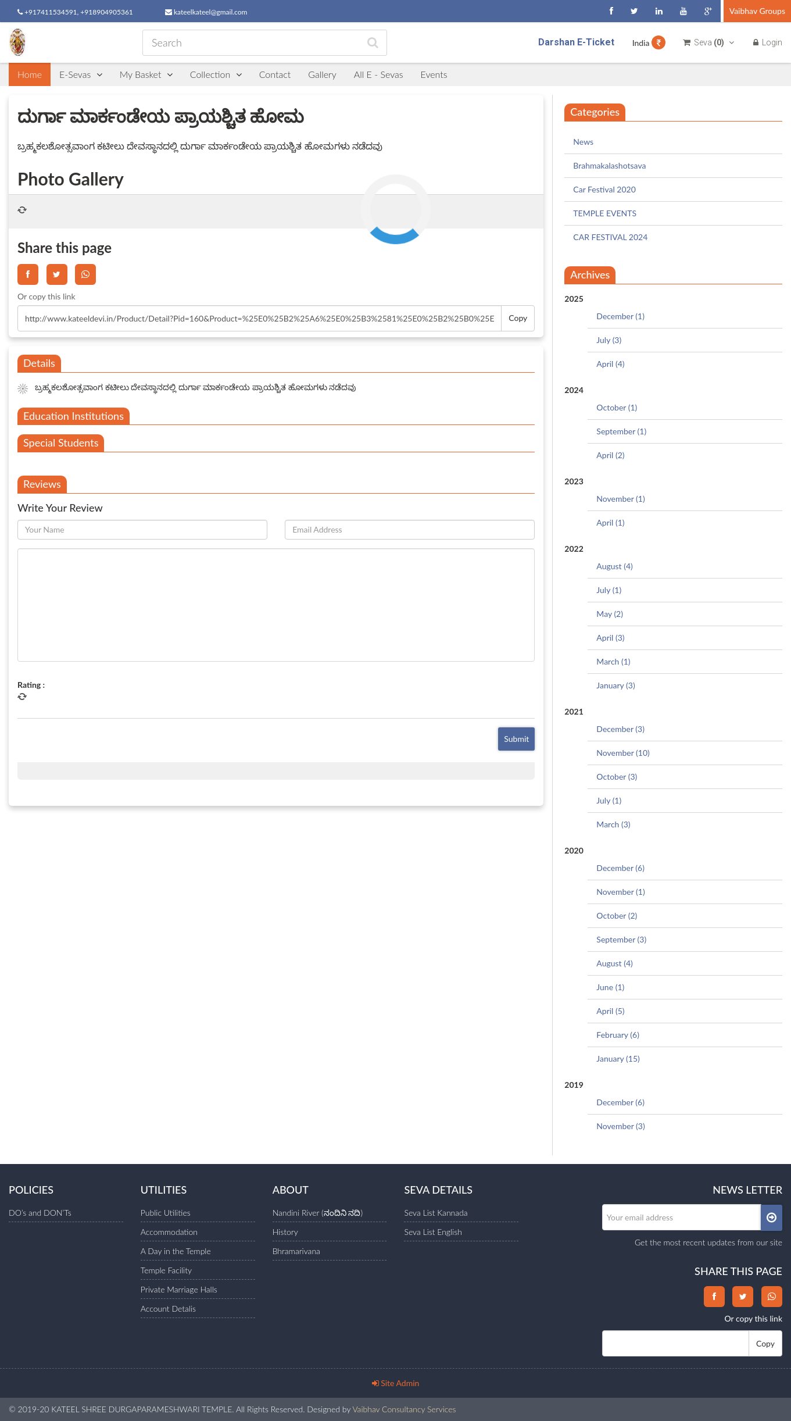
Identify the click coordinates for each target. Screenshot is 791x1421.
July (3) (608, 340)
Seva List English (432, 1232)
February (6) (617, 1035)
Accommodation (169, 1232)
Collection (216, 74)
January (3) (615, 685)
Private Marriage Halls (179, 1289)
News (583, 142)
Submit (516, 739)
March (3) (613, 824)
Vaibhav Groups (757, 11)
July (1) (608, 590)
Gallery (322, 74)
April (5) (610, 1011)
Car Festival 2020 (604, 189)
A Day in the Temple (176, 1251)
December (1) (620, 316)
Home (29, 74)
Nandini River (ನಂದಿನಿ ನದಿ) (318, 1213)
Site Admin (396, 1383)
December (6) (620, 868)
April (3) (610, 637)
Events (434, 74)
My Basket (146, 74)
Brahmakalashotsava (609, 165)
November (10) (622, 753)
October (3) (616, 776)
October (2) (616, 915)
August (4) (614, 566)
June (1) (610, 987)
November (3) (620, 1126)
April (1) (610, 522)
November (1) (620, 499)
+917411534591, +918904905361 (75, 12)
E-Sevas (80, 74)
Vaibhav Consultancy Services (404, 1409)
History (285, 1232)
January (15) (617, 1058)
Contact (275, 74)
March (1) (613, 661)
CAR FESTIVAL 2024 (610, 237)
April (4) (610, 364)
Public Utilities (166, 1213)
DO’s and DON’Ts (40, 1213)
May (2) (609, 614)
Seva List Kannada (435, 1213)
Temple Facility (166, 1270)
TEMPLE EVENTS (604, 213)
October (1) (616, 407)
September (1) (621, 431)
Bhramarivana (296, 1251)
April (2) (610, 455)
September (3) (621, 939)
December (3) (620, 729)
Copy (518, 318)
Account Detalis (168, 1308)
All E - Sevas (378, 74)
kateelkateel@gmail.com (206, 12)
